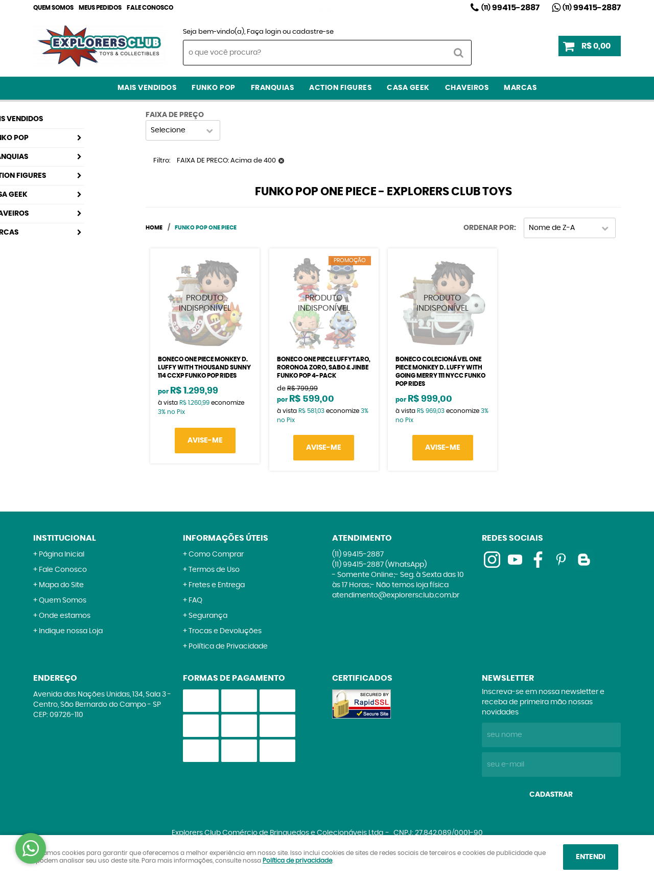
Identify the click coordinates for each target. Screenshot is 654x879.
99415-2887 (510, 8)
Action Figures (340, 87)
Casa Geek (408, 87)
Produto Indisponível (205, 303)
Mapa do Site (61, 585)
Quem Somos (53, 8)
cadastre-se (313, 32)
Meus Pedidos (100, 8)
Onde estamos (64, 615)
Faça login (264, 32)
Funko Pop (214, 87)
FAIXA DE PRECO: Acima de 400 (226, 160)
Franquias (272, 87)
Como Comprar (216, 554)
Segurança (208, 615)
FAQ (195, 600)
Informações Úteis (225, 538)
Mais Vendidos (147, 87)
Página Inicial (61, 554)
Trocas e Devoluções (225, 631)
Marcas (520, 87)
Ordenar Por (488, 228)
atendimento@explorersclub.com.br (395, 595)
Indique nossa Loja (71, 631)
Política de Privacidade (228, 646)
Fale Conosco (150, 8)
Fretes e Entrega (217, 585)
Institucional (64, 538)
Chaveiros (467, 87)
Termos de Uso (214, 569)
